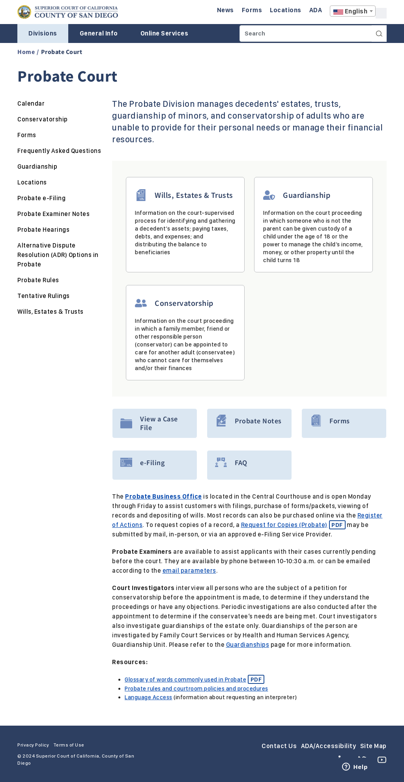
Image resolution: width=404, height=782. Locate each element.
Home (26, 52)
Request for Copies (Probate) (293, 525)
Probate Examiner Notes (53, 214)
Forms (26, 135)
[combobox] (353, 11)
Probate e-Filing (41, 198)
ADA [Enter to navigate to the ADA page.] (315, 10)
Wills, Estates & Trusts (50, 311)
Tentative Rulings (43, 296)
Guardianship (37, 166)
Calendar (31, 103)
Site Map (373, 745)
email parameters (189, 570)
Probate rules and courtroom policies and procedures (196, 688)
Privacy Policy (33, 744)
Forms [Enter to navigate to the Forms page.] (252, 10)
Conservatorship (42, 119)
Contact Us (279, 745)
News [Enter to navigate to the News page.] (225, 10)
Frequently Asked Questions (59, 151)
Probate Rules (38, 280)
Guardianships (247, 644)
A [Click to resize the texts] (381, 13)
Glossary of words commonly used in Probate (194, 679)
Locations (32, 182)
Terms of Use (68, 744)
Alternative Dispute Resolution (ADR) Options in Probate (58, 255)
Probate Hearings (43, 229)
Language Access (148, 697)
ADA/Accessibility (328, 745)
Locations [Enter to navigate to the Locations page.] (285, 10)
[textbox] (352, 11)
